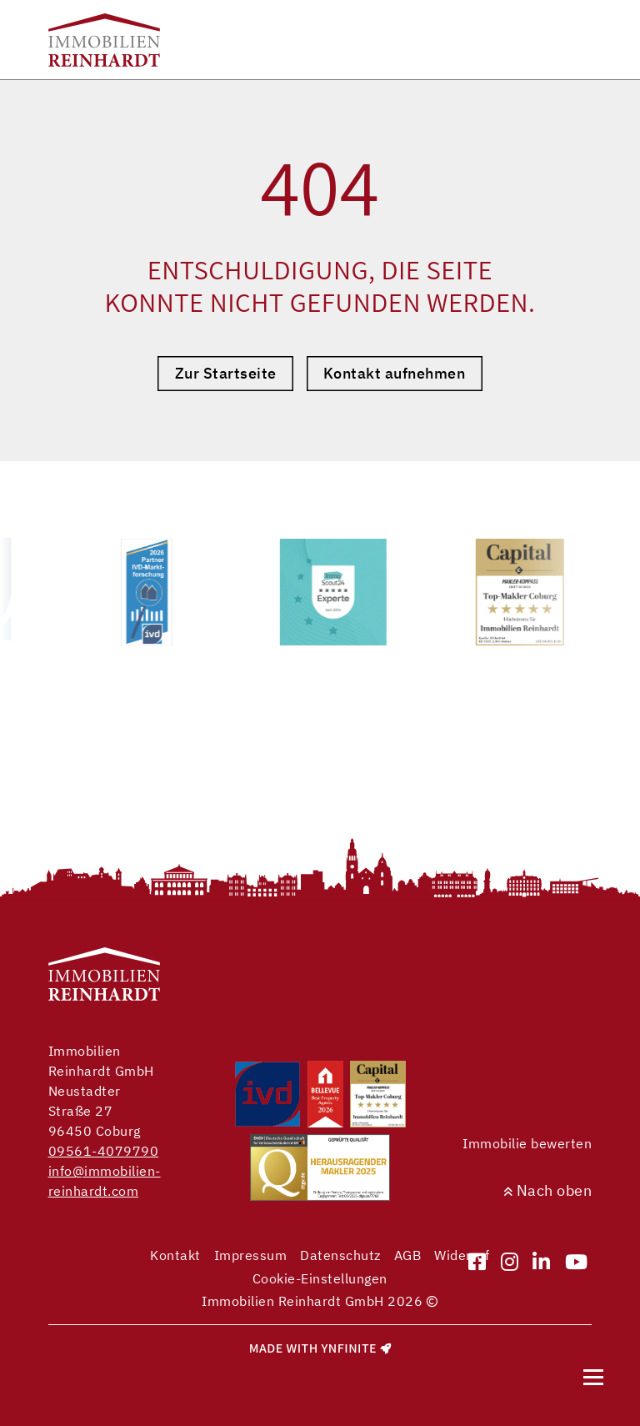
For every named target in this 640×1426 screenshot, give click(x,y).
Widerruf (461, 1255)
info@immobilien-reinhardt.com (104, 1180)
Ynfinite (349, 1348)
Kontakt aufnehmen (394, 373)
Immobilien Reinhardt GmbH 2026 (320, 1301)
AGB (408, 1255)
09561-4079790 (103, 1150)
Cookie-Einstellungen (320, 1278)
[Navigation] (593, 1377)
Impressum (251, 1255)
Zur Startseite (226, 373)
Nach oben (547, 1190)
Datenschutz (340, 1255)
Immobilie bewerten (527, 1143)
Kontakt (175, 1255)
